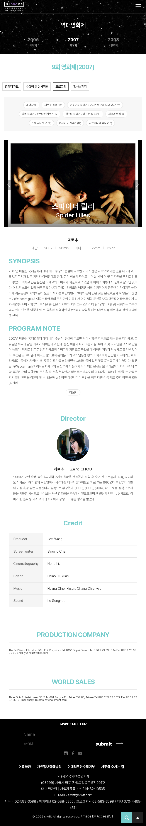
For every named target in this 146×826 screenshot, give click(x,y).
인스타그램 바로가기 (66, 753)
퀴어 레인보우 (41, 123)
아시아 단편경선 (70, 123)
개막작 (31, 105)
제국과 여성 (116, 114)
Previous (8, 185)
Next (137, 185)
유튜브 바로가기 (80, 753)
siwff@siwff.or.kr (80, 795)
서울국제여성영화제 (14, 6)
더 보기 (73, 392)
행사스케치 (80, 87)
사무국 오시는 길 (112, 767)
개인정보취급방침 (49, 767)
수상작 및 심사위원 (37, 87)
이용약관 (25, 767)
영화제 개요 (12, 87)
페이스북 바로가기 (73, 753)
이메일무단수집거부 (81, 767)
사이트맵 (138, 6)
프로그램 (61, 87)
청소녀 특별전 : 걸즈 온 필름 (82, 114)
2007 (73, 42)
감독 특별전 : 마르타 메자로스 (40, 114)
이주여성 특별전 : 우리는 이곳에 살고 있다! (95, 105)
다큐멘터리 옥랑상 (100, 123)
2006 (33, 42)
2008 (113, 42)
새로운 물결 (53, 105)
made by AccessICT (98, 816)
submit (103, 744)
